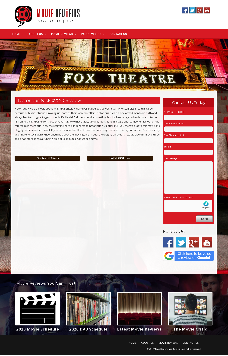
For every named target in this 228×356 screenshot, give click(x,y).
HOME (19, 34)
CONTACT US (120, 34)
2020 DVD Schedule (88, 329)
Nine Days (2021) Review (47, 158)
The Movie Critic (190, 329)
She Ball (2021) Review (120, 158)
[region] (114, 65)
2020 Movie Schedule (37, 329)
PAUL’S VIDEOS (94, 34)
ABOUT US (38, 34)
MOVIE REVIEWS (65, 34)
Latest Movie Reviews (139, 329)
